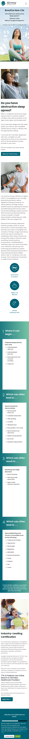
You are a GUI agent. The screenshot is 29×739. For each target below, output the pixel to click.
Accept (18, 736)
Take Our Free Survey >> (10, 154)
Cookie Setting (9, 736)
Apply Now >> (7, 699)
